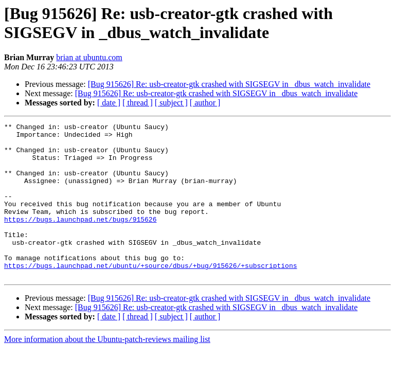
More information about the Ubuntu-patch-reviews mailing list (107, 370)
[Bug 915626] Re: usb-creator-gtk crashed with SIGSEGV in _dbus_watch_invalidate (229, 84)
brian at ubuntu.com (89, 57)
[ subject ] (171, 102)
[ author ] (205, 102)
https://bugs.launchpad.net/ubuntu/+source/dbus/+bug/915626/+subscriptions (150, 294)
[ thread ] (137, 102)
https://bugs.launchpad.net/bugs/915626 (80, 239)
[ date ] (108, 102)
